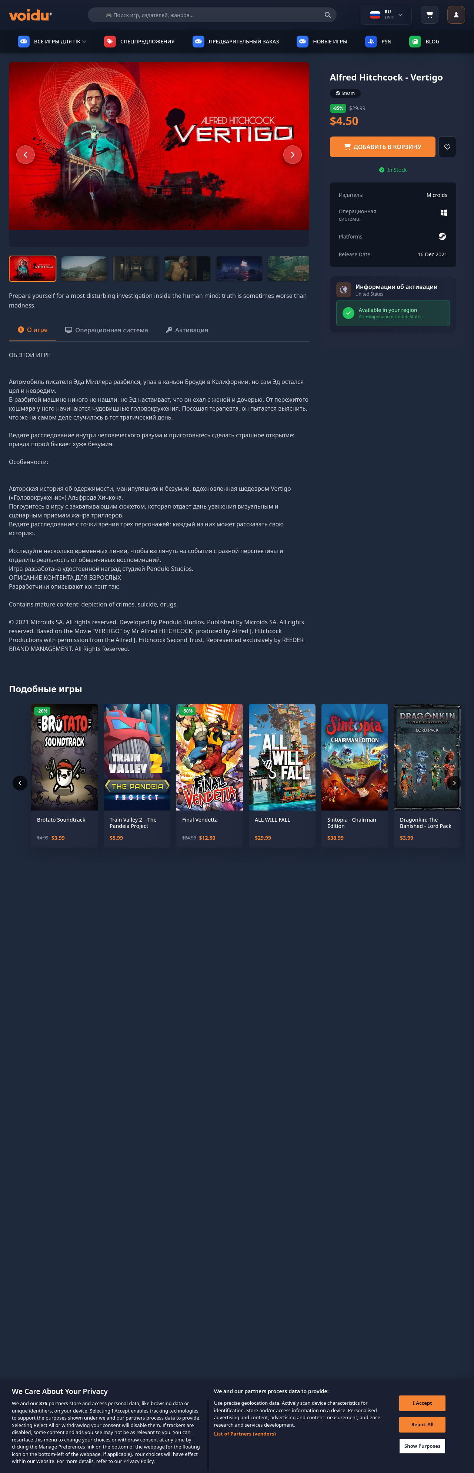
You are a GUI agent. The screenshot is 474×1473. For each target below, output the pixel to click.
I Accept (421, 1414)
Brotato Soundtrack (61, 828)
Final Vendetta (200, 828)
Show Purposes (421, 1456)
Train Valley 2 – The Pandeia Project (133, 831)
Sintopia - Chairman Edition (351, 831)
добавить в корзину (382, 147)
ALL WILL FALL (272, 828)
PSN (378, 41)
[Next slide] (292, 154)
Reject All (421, 1435)
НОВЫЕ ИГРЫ (322, 41)
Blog (424, 41)
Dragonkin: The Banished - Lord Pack (425, 831)
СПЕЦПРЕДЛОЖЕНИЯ (139, 41)
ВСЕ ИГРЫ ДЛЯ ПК (52, 41)
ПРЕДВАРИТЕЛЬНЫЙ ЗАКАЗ (236, 41)
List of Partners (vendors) (245, 1443)
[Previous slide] (25, 154)
